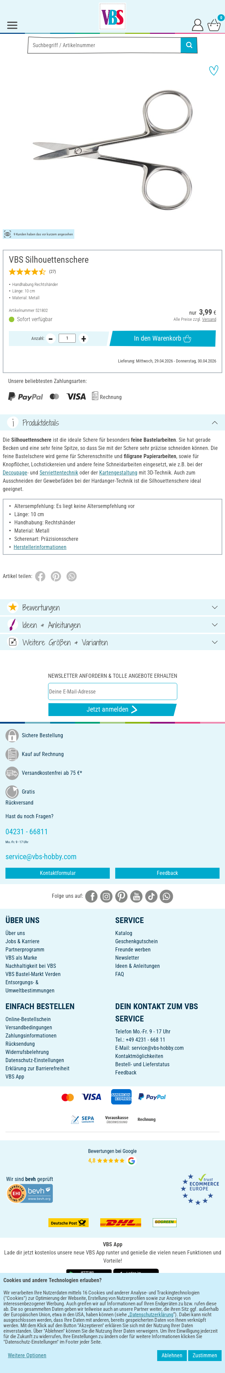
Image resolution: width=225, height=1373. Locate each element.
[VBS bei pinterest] (121, 896)
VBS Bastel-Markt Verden (33, 974)
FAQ (119, 974)
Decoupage (15, 472)
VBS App (14, 1076)
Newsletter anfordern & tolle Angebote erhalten (112, 676)
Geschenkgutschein (136, 941)
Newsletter (127, 958)
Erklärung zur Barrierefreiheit (37, 1068)
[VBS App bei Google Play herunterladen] (89, 1276)
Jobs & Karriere (22, 941)
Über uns (15, 933)
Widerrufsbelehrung (27, 1052)
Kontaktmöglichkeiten (139, 1056)
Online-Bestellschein (28, 1019)
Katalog (123, 933)
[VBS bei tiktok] (151, 896)
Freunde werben (133, 949)
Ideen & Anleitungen (137, 966)
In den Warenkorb (162, 338)
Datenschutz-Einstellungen (34, 1060)
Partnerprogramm (24, 949)
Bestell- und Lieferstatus (142, 1064)
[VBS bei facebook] (91, 896)
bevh (30, 1179)
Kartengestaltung (118, 472)
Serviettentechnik (59, 472)
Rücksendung (20, 1044)
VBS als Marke (21, 958)
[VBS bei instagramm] (106, 896)
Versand (209, 319)
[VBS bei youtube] (136, 896)
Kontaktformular (58, 873)
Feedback (167, 873)
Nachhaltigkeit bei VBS (30, 966)
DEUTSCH (112, 1298)
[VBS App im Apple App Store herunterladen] (136, 1276)
